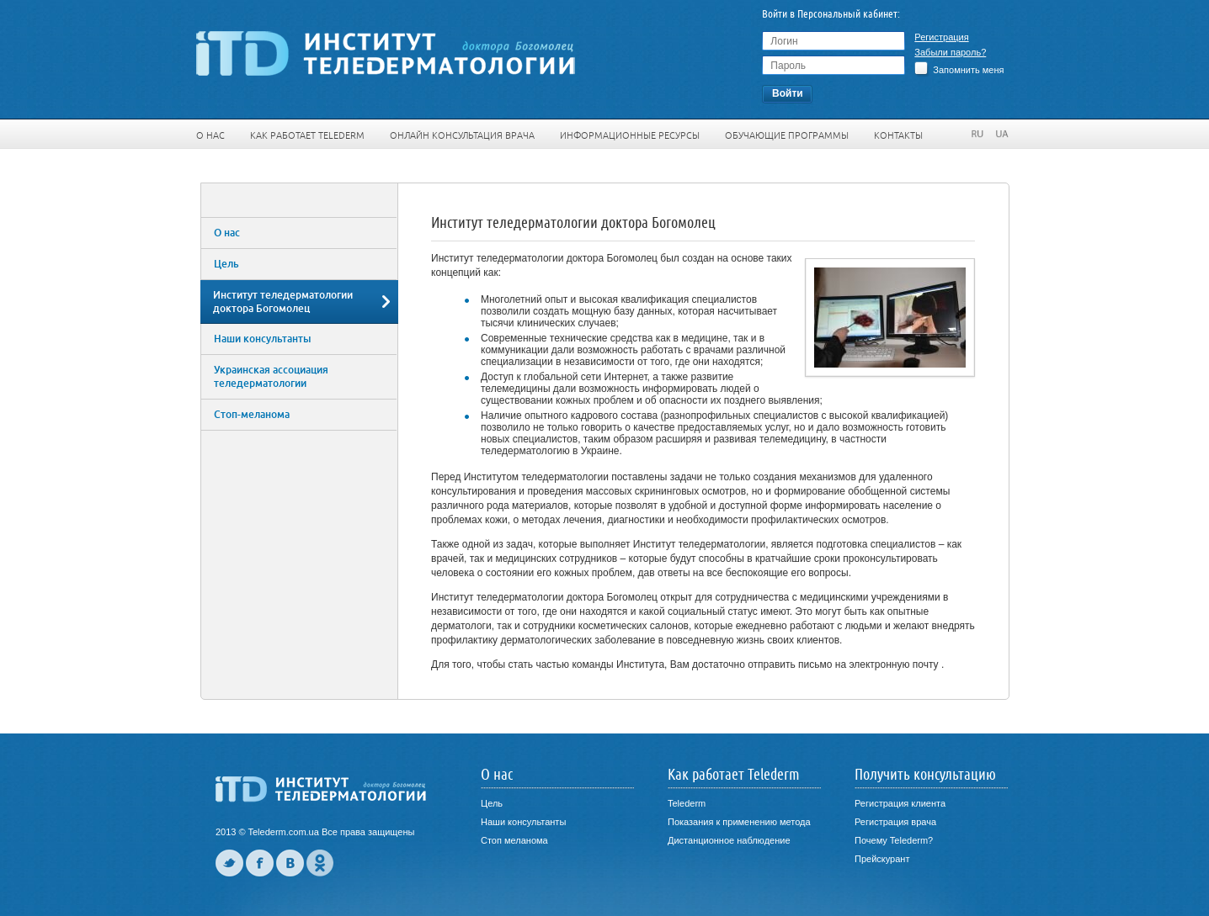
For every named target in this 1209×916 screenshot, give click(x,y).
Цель (226, 264)
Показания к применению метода (739, 822)
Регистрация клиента (900, 803)
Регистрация (941, 37)
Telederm (687, 803)
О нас (210, 135)
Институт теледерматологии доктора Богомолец (283, 302)
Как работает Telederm (307, 135)
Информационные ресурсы (630, 135)
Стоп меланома (514, 840)
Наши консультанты (262, 339)
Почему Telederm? (894, 840)
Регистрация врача (895, 822)
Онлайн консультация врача (462, 135)
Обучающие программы (787, 135)
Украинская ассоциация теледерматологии (271, 376)
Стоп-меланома (252, 414)
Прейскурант (882, 859)
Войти (787, 93)
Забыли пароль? (950, 52)
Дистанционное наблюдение (729, 840)
